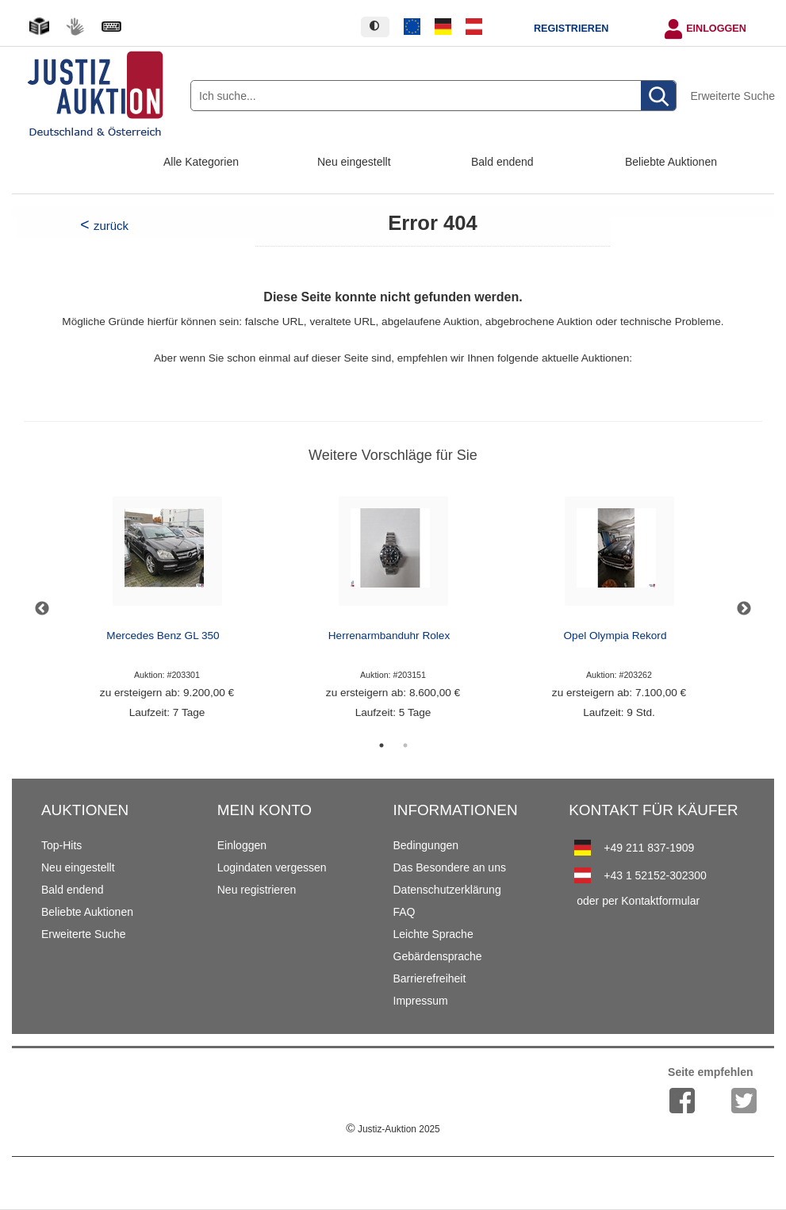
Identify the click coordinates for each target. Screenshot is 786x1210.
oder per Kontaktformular (638, 900)
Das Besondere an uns (449, 867)
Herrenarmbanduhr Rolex (389, 635)
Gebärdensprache (437, 956)
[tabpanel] (167, 609)
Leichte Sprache (433, 934)
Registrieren (571, 28)
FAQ (404, 912)
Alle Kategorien (201, 161)
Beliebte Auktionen (671, 161)
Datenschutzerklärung (447, 889)
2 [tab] (405, 745)
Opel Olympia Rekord (615, 635)
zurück (111, 225)
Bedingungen (426, 845)
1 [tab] (381, 745)
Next (744, 609)
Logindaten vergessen (272, 867)
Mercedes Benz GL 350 (162, 635)
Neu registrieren (257, 889)
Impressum (420, 1000)
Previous (42, 609)
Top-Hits (61, 845)
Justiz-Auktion (392, 1129)
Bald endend (502, 161)
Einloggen (716, 28)
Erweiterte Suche (732, 96)
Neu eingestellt (354, 161)
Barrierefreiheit (429, 978)
